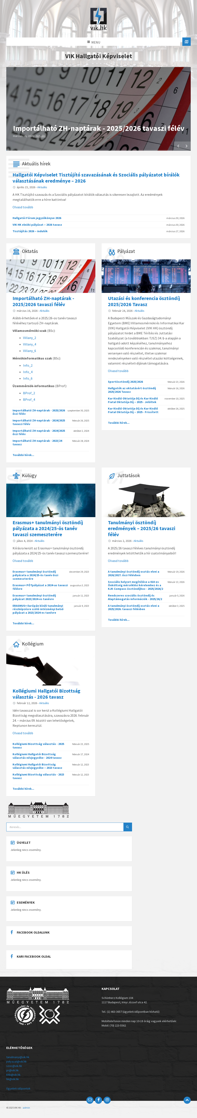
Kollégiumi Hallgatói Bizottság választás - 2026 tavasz (46, 694)
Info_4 (27, 372)
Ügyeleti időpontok (18, 1088)
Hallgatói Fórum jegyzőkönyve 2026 (37, 218)
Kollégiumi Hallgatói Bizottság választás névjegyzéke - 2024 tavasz (37, 756)
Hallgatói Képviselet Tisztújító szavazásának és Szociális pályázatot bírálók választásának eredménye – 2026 (96, 177)
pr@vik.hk (12, 1070)
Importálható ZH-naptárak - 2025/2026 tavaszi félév (98, 128)
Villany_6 (29, 351)
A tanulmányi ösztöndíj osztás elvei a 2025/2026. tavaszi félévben (133, 607)
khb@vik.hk (13, 1075)
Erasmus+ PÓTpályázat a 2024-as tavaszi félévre (40, 587)
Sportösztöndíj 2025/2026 (125, 382)
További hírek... (23, 455)
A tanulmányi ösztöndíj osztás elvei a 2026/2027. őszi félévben (133, 573)
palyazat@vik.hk (16, 1061)
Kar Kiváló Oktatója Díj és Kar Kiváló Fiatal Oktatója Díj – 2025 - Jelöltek (133, 400)
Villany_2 (29, 338)
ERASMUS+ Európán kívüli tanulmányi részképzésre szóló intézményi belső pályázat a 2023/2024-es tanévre (38, 609)
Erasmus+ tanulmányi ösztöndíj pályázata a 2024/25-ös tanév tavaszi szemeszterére (48, 528)
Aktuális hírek (36, 163)
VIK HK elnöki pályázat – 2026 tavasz (37, 225)
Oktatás (30, 251)
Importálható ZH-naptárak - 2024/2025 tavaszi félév (39, 422)
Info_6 (27, 378)
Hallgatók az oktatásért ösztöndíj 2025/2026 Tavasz (132, 390)
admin (26, 1107)
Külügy (29, 475)
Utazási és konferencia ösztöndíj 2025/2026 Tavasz (144, 301)
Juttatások (128, 475)
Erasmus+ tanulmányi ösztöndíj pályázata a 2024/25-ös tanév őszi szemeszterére (35, 575)
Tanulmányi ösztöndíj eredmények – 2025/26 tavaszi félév (141, 528)
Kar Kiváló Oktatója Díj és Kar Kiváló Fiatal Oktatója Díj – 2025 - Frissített (133, 410)
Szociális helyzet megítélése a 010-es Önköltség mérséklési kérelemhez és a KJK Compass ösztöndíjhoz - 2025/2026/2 (135, 585)
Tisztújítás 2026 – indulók (30, 231)
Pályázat (126, 251)
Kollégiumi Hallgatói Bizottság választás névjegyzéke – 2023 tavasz (37, 766)
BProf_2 (29, 393)
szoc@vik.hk (14, 1066)
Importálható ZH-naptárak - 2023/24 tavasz (37, 442)
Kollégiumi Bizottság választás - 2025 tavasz (38, 745)
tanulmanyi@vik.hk (17, 1057)
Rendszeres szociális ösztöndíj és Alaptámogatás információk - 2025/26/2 (135, 597)
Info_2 (27, 365)
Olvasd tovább (23, 207)
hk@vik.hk (12, 1079)
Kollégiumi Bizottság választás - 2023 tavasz (38, 776)
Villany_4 (29, 344)
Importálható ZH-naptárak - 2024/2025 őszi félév (39, 432)
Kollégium (33, 643)
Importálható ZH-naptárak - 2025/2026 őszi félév (39, 412)
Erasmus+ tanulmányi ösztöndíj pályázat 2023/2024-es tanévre (34, 597)
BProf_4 (29, 399)
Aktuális (41, 136)
